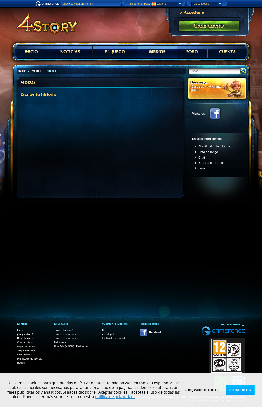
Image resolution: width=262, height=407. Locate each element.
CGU (104, 330)
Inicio (20, 330)
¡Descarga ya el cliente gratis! (205, 88)
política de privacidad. (115, 397)
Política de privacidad (113, 338)
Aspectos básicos (26, 346)
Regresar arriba (230, 324)
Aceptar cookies (240, 390)
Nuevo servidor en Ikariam (77, 3)
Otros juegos (208, 4)
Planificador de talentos (214, 146)
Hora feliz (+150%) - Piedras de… (72, 346)
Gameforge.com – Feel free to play (48, 4)
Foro (201, 168)
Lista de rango (208, 152)
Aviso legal (108, 334)
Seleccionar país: (140, 3)
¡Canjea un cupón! (211, 163)
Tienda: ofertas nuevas (66, 334)
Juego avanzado (26, 350)
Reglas (21, 362)
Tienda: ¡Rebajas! (63, 330)
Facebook (215, 113)
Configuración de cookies (201, 390)
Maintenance (61, 342)
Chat (201, 157)
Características (25, 342)
